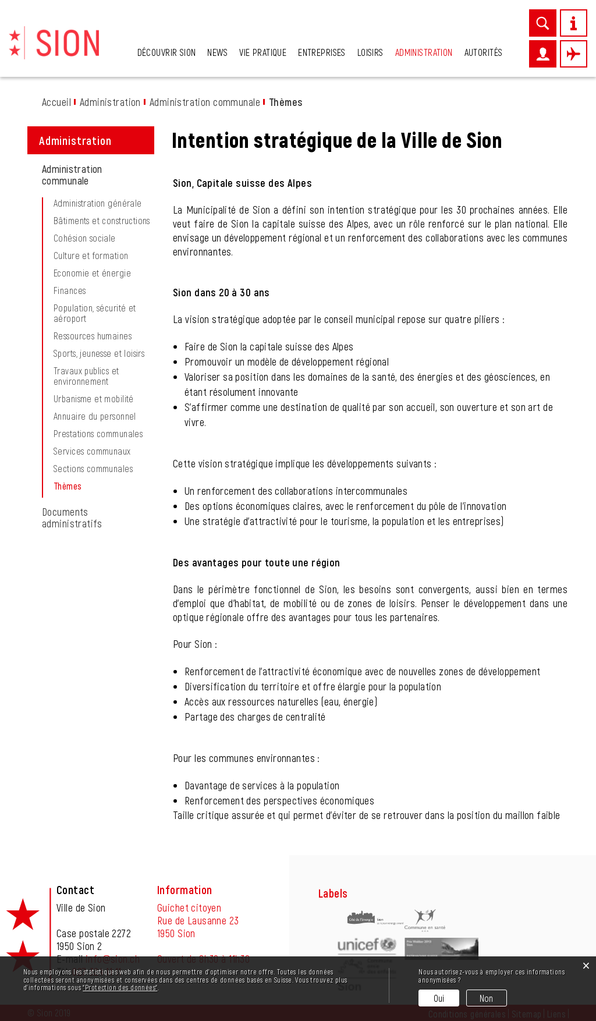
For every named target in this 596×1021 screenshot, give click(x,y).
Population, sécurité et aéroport (95, 313)
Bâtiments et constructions (102, 220)
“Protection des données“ (120, 987)
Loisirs (370, 52)
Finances (70, 290)
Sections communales (93, 468)
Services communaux (92, 451)
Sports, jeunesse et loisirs (99, 353)
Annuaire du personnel (95, 416)
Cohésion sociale (85, 238)
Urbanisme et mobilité (94, 398)
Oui (439, 998)
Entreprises (322, 52)
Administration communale (72, 174)
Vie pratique (262, 52)
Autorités (483, 52)
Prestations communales (98, 433)
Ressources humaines (93, 336)
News (217, 52)
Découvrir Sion (166, 52)
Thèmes (92, 486)
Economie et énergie (92, 273)
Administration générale (98, 203)
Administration (424, 52)
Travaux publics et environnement (86, 376)
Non (487, 998)
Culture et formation (91, 255)
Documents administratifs (72, 517)
